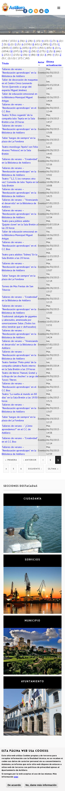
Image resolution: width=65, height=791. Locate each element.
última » (53, 469)
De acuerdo (14, 785)
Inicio (31, 27)
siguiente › (35, 469)
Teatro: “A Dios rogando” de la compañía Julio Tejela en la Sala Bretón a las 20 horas (18, 118)
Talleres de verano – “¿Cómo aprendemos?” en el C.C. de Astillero (17, 429)
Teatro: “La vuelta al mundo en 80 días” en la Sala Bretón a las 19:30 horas (19, 397)
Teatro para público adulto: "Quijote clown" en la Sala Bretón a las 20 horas (20, 224)
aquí (16, 776)
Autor (41, 63)
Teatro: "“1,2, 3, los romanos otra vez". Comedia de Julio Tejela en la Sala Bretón (20, 182)
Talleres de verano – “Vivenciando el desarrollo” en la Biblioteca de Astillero (20, 203)
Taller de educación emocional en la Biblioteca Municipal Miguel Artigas (19, 97)
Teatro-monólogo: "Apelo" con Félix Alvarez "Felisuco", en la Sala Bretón (20, 150)
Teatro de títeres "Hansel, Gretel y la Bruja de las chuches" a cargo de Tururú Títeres (20, 376)
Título (5, 63)
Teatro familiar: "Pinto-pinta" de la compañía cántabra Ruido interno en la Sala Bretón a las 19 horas (19, 366)
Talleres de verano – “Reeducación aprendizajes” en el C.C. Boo (19, 108)
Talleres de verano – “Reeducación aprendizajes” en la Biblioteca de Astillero (19, 73)
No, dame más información (41, 785)
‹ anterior (29, 460)
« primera (11, 460)
